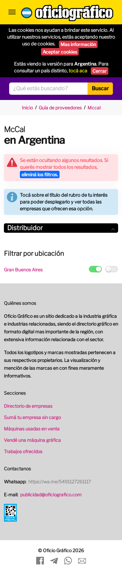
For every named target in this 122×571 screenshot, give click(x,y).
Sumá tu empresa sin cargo (32, 417)
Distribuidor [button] (61, 228)
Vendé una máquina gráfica (32, 440)
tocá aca (78, 71)
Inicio (27, 107)
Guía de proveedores (60, 107)
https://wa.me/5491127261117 (59, 481)
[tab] (61, 228)
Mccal (94, 107)
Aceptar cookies (60, 52)
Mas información (78, 44)
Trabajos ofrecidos (23, 451)
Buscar (100, 88)
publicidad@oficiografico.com (51, 494)
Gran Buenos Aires (23, 269)
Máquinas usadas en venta (32, 428)
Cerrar (99, 71)
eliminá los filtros (39, 174)
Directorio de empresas (28, 406)
